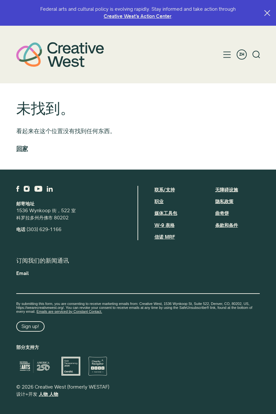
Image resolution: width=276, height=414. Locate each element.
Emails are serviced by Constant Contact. (69, 311)
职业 (159, 201)
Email (22, 273)
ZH (241, 54)
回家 (22, 148)
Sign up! (30, 326)
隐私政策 (224, 201)
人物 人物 (48, 394)
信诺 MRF (164, 237)
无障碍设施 (226, 190)
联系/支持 (164, 190)
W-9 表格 (164, 225)
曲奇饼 (222, 213)
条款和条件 (226, 225)
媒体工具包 (165, 213)
